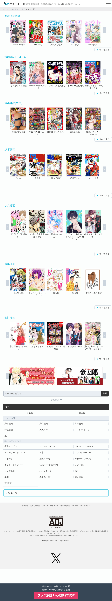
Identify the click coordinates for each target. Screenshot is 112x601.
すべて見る (104, 50)
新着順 (82, 414)
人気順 (30, 414)
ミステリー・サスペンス (16, 454)
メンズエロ (10, 472)
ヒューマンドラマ (48, 448)
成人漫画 (79, 478)
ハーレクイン (46, 472)
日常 (42, 454)
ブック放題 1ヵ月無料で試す (56, 595)
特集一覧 (13, 494)
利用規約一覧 (77, 509)
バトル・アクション (84, 448)
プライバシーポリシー (56, 509)
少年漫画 (9, 425)
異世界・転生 (46, 478)
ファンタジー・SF (83, 454)
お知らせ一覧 (34, 509)
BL (6, 437)
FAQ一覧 (93, 509)
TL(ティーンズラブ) (49, 466)
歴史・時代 (45, 460)
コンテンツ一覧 (17, 9)
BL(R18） (9, 484)
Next (108, 33)
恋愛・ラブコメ (12, 448)
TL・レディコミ (82, 431)
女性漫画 (9, 431)
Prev (4, 33)
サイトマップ (56, 518)
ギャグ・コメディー (14, 466)
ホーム (6, 9)
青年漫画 (79, 425)
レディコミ (80, 466)
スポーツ (9, 460)
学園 (7, 478)
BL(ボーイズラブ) (83, 460)
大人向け (44, 431)
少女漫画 (44, 425)
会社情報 (18, 509)
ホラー (78, 472)
